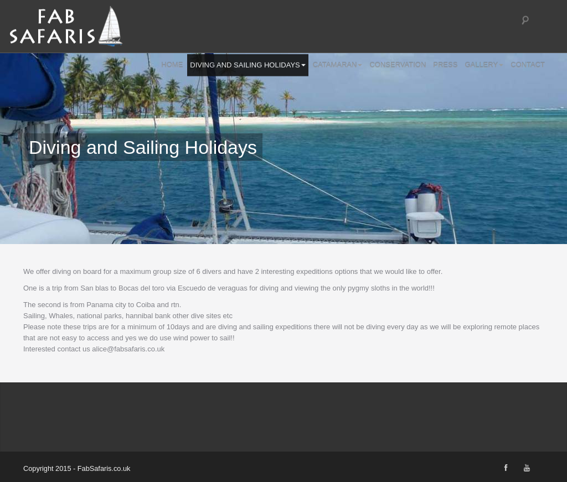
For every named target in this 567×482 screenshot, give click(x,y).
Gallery (484, 64)
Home (172, 64)
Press (445, 64)
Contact (528, 64)
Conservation (397, 64)
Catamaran (338, 64)
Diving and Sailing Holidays (247, 64)
